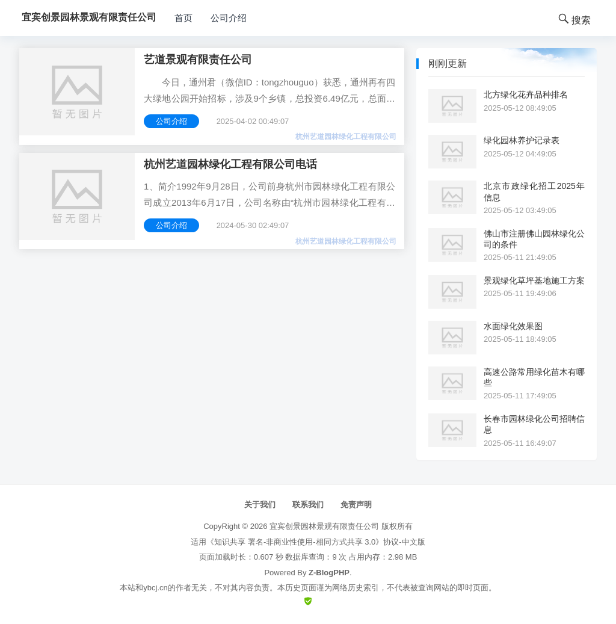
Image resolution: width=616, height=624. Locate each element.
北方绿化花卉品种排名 (526, 94)
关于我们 (260, 504)
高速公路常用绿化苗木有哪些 (534, 377)
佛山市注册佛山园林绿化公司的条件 (534, 239)
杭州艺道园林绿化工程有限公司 (345, 136)
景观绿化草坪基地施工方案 (534, 280)
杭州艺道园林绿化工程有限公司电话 (230, 164)
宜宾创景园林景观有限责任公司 (324, 526)
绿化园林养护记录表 (521, 140)
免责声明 (356, 504)
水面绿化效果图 (513, 326)
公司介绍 (229, 18)
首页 (183, 18)
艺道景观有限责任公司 (198, 60)
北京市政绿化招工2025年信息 (534, 191)
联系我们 (308, 504)
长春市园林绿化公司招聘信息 (534, 424)
